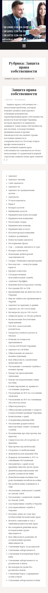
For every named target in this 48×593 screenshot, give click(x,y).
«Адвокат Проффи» (18, 281)
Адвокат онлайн (16, 179)
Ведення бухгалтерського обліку (24, 284)
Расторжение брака (18, 243)
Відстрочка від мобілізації (21, 446)
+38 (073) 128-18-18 (14, 35)
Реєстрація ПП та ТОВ (19, 288)
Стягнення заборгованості (21, 550)
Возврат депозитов (18, 250)
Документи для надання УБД (23, 453)
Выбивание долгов (17, 211)
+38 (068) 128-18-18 (14, 27)
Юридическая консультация (22, 214)
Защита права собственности (24, 91)
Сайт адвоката (15, 183)
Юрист (11, 204)
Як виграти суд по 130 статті (22, 312)
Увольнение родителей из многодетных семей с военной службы (23, 426)
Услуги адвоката (16, 200)
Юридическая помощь (19, 225)
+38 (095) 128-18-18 (14, 31)
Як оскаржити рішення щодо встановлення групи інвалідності (22, 530)
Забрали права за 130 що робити (24, 315)
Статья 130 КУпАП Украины (22, 346)
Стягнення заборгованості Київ (24, 580)
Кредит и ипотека (17, 271)
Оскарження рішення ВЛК (21, 420)
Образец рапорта (17, 406)
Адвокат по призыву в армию (23, 305)
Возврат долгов (16, 207)
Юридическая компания (20, 218)
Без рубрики (20, 99)
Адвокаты (13, 197)
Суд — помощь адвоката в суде (24, 247)
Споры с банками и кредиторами (25, 260)
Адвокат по (14, 186)
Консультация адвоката (20, 239)
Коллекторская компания (21, 232)
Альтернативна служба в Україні (25, 503)
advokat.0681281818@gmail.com (23, 39)
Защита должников (18, 236)
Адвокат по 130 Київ (18, 349)
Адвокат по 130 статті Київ (21, 308)
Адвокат (9, 99)
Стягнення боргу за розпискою (24, 546)
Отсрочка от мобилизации (21, 450)
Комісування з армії (18, 416)
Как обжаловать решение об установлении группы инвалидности (22, 540)
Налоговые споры (17, 222)
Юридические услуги (19, 229)
